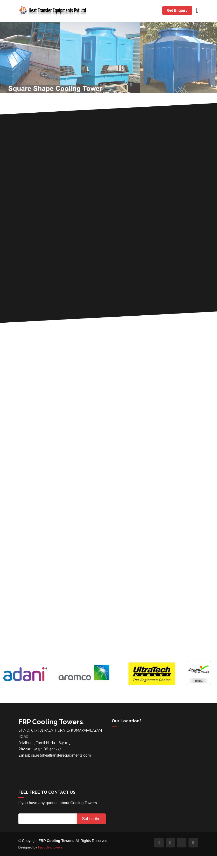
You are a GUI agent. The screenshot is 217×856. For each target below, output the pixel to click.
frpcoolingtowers (50, 847)
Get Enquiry (177, 10)
